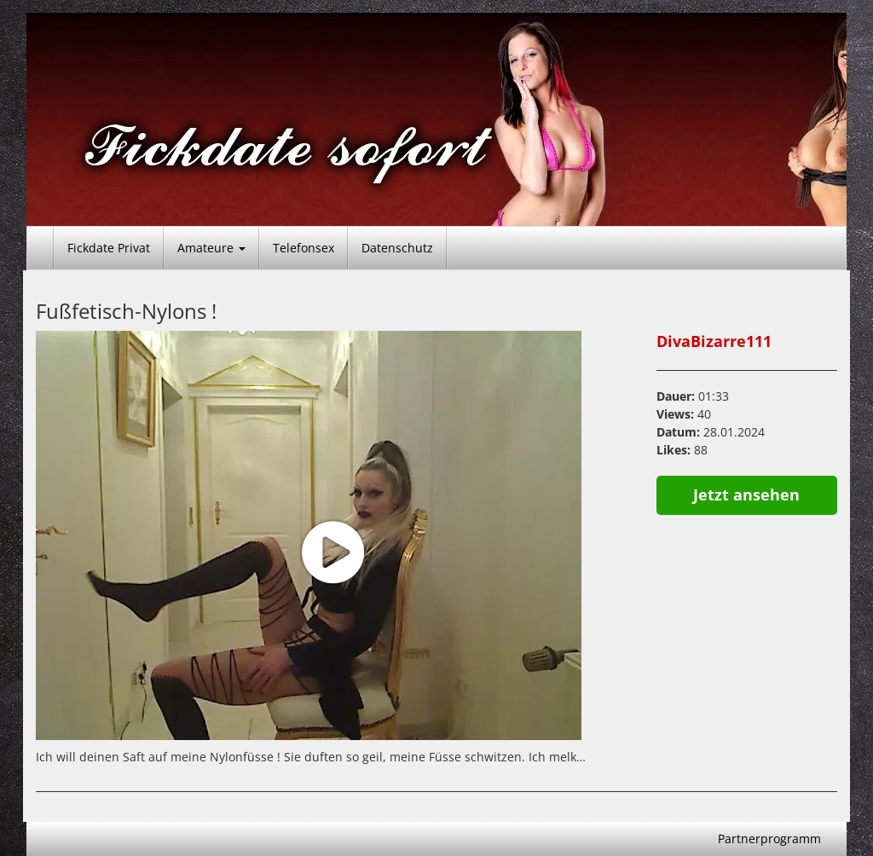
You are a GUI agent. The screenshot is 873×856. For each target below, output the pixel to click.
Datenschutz (397, 248)
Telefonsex (303, 248)
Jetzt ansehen (746, 494)
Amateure (211, 248)
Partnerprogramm (769, 838)
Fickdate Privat (108, 248)
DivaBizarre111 (714, 341)
